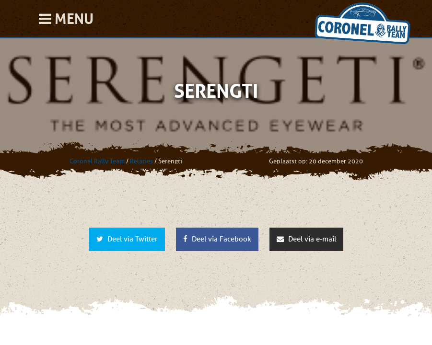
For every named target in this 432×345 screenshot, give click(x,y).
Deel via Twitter (127, 239)
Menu (66, 19)
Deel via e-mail (306, 239)
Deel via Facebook (217, 239)
